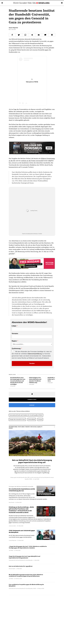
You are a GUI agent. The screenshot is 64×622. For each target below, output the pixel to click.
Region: (14, 340)
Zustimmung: (16, 347)
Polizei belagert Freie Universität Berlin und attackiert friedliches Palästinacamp (35, 379)
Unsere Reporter (13, 27)
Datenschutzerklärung (35, 353)
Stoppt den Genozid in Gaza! (17, 418)
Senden (32, 362)
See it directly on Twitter (36, 233)
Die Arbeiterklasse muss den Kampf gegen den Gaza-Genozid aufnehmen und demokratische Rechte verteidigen (18, 380)
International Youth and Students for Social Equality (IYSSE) (26, 414)
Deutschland (31, 418)
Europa (40, 418)
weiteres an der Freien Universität (32, 161)
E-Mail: (14, 325)
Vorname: (15, 332)
